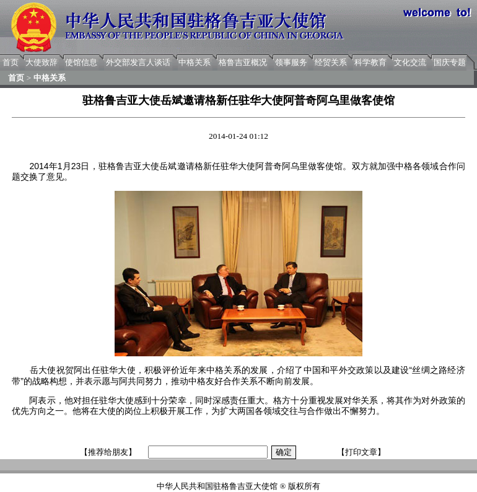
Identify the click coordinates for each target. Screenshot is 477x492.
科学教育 (370, 62)
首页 (10, 62)
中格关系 (194, 62)
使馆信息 (81, 62)
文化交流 (410, 62)
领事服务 (291, 62)
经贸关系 (331, 62)
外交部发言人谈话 (138, 62)
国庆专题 (450, 62)
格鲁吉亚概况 (243, 62)
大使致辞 (41, 62)
